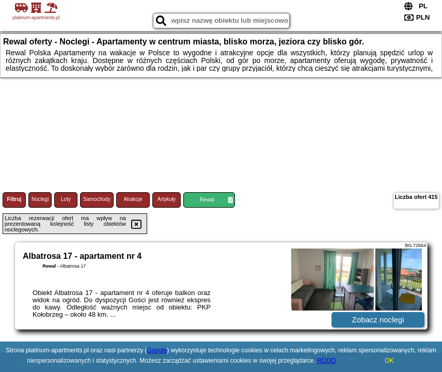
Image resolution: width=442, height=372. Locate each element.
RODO (326, 360)
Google (157, 350)
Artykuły (166, 199)
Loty (66, 199)
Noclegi (40, 199)
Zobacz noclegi (378, 319)
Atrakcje (132, 199)
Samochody (96, 199)
